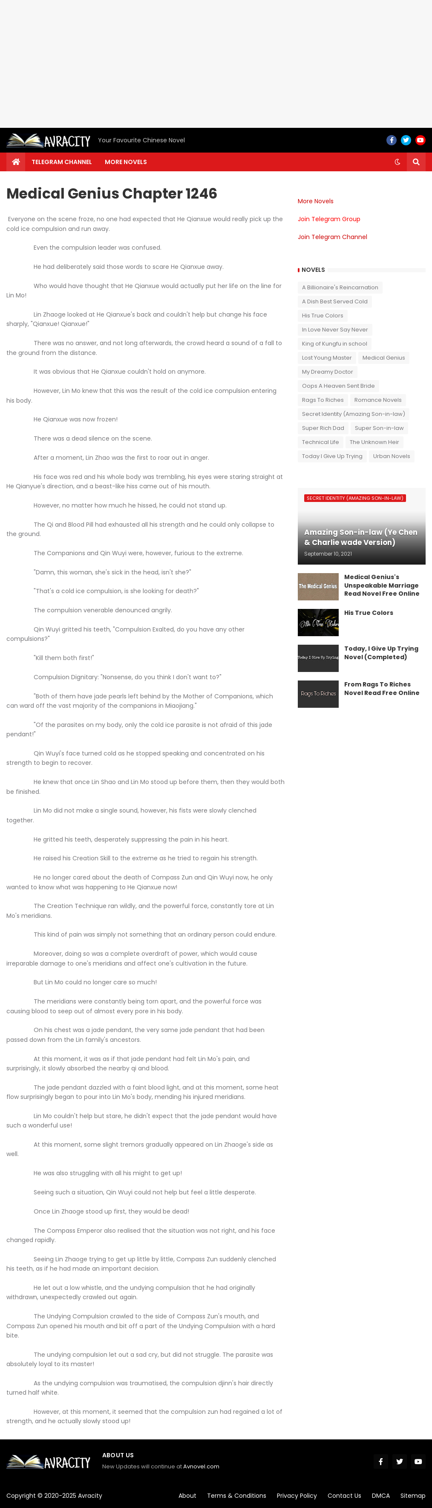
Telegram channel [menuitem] (62, 162)
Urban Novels (391, 456)
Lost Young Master (327, 358)
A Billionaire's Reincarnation (340, 287)
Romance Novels (378, 400)
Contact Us (344, 1495)
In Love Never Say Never (335, 330)
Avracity (90, 1495)
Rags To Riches (323, 400)
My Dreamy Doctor (327, 372)
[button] (397, 162)
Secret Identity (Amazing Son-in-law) (353, 414)
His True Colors (322, 315)
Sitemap (413, 1495)
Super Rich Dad (323, 428)
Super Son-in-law (379, 428)
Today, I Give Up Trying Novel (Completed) (381, 653)
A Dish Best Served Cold (335, 301)
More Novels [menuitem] (126, 162)
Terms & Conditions (236, 1495)
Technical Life (320, 442)
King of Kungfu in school (334, 344)
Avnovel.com (201, 1466)
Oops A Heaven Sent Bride (338, 386)
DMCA (381, 1495)
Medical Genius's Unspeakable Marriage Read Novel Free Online (382, 585)
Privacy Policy (297, 1495)
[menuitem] (15, 162)
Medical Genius (384, 358)
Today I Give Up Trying (332, 456)
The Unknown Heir (374, 442)
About (187, 1495)
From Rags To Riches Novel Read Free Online (382, 688)
